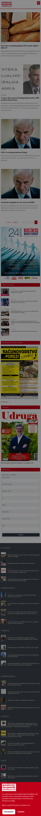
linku (13, 801)
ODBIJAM (20, 812)
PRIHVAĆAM (8, 812)
